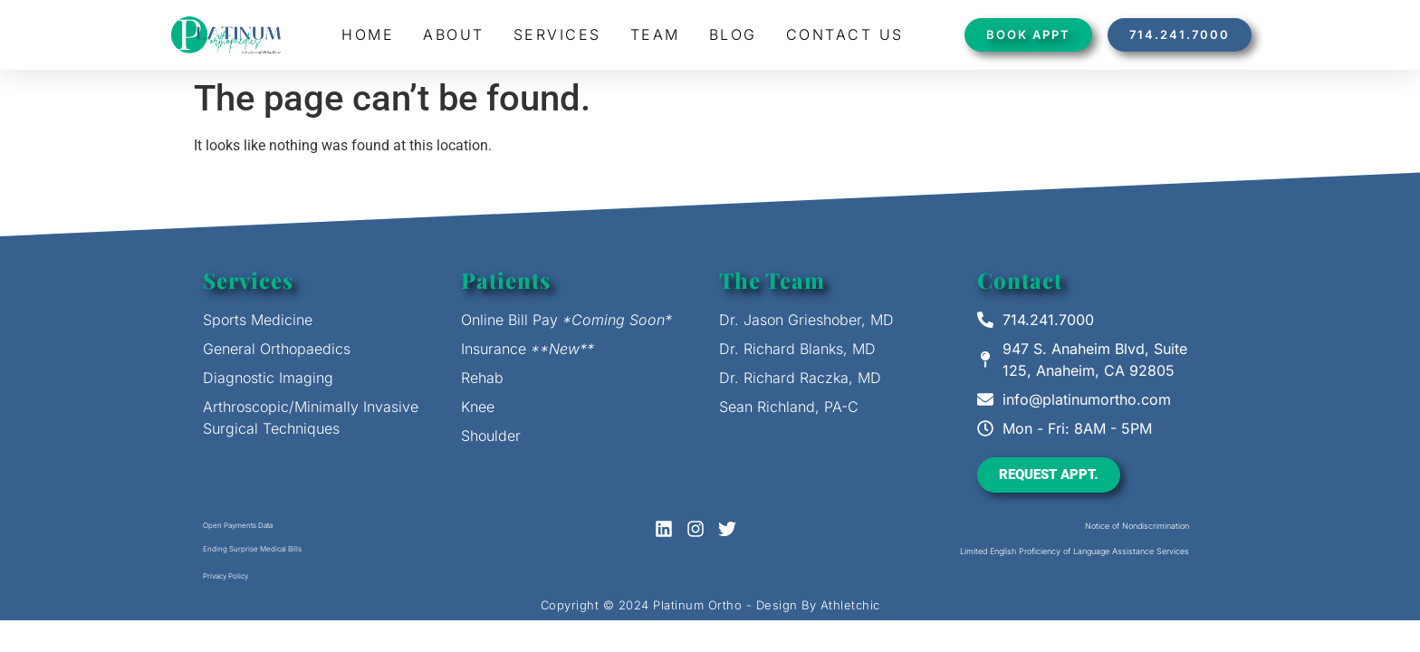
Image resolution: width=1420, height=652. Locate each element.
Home (367, 34)
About (454, 34)
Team (655, 34)
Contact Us (845, 34)
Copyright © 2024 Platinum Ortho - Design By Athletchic (710, 605)
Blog (733, 34)
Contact (1019, 279)
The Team (772, 279)
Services (557, 34)
